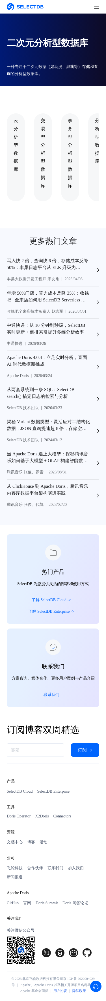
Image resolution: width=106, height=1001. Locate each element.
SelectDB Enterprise (53, 791)
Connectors (62, 816)
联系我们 (55, 868)
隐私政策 (79, 991)
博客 (31, 842)
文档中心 (15, 842)
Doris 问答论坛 (75, 903)
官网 (27, 903)
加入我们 (76, 868)
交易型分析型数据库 (43, 153)
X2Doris (42, 816)
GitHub (13, 903)
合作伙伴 (35, 868)
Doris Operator (19, 816)
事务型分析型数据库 (70, 153)
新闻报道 (15, 877)
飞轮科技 (15, 868)
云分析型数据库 (16, 145)
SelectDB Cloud (20, 791)
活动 (43, 842)
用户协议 (60, 991)
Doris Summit (47, 903)
